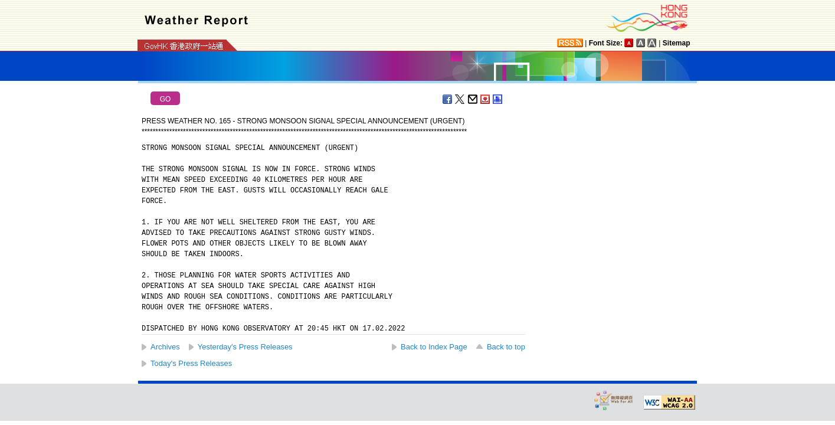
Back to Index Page (434, 346)
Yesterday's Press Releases (245, 346)
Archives (165, 346)
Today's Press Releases (191, 363)
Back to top (506, 346)
